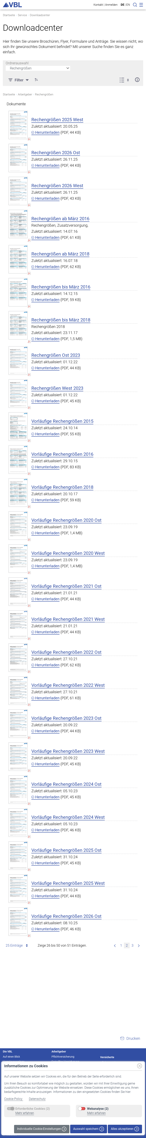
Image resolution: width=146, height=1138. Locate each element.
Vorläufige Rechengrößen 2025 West (68, 883)
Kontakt (98, 4)
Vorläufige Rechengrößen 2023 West (68, 751)
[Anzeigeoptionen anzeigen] (125, 80)
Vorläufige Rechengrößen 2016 (62, 454)
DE (122, 4)
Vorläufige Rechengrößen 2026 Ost (66, 916)
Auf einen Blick (11, 1056)
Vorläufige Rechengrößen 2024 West (68, 817)
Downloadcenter (40, 15)
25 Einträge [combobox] (17, 945)
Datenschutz (37, 1099)
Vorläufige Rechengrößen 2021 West (68, 619)
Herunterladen (45, 132)
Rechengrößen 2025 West (57, 119)
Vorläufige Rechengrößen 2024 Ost (66, 784)
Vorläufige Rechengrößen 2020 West (68, 553)
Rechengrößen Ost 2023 (55, 355)
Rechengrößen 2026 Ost (55, 152)
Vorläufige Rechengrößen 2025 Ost (66, 850)
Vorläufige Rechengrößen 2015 (62, 421)
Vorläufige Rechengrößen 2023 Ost (66, 718)
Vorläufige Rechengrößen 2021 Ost (66, 586)
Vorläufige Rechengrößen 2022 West (68, 685)
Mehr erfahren (24, 1113)
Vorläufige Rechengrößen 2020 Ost (66, 520)
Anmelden (111, 4)
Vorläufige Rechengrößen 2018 (62, 487)
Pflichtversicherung (63, 1056)
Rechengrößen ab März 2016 (60, 218)
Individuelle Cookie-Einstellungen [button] (41, 1129)
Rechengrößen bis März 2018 (60, 320)
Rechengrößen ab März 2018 (60, 254)
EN (128, 4)
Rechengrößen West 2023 (57, 388)
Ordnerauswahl (17, 63)
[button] (130, 1038)
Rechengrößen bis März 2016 (60, 287)
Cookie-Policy (13, 1099)
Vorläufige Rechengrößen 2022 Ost (66, 652)
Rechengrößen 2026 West (57, 185)
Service (22, 15)
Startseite (9, 15)
